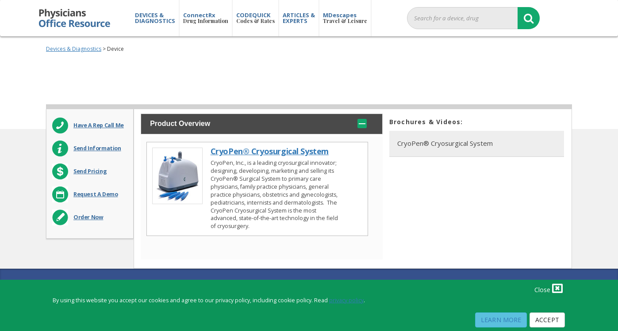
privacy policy (346, 300)
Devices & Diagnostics (73, 49)
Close (548, 288)
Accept (547, 320)
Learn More (501, 320)
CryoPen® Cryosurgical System (270, 151)
